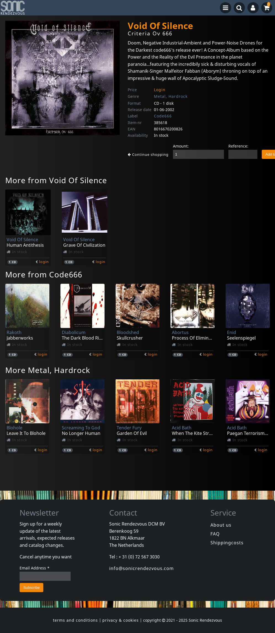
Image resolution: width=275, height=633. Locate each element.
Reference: (238, 146)
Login (159, 89)
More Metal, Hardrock (47, 370)
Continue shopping (148, 154)
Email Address (35, 568)
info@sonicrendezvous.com (141, 568)
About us (220, 525)
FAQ (215, 534)
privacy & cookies (120, 620)
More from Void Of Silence (56, 180)
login (44, 261)
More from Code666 (43, 274)
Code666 (163, 116)
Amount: (181, 146)
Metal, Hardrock (171, 96)
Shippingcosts (227, 543)
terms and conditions (75, 620)
